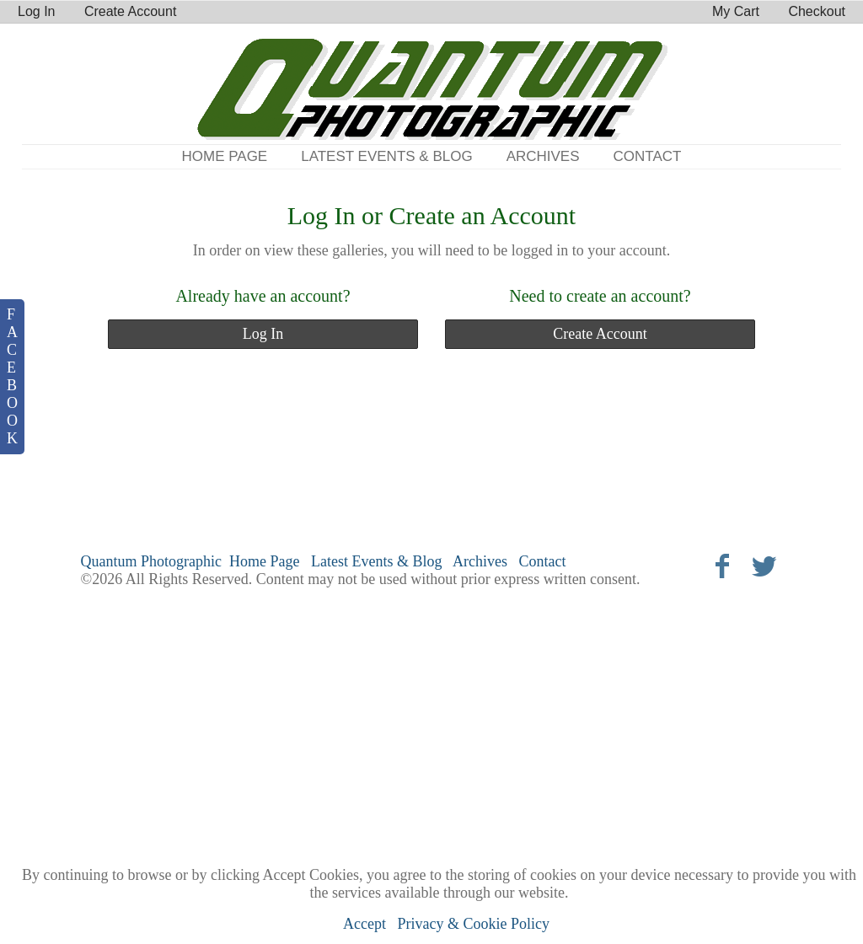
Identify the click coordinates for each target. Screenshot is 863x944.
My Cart (737, 11)
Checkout (816, 11)
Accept (364, 923)
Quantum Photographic (151, 561)
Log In (36, 11)
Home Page (225, 156)
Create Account (130, 11)
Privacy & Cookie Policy (473, 923)
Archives (543, 156)
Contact (648, 156)
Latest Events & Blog (386, 156)
